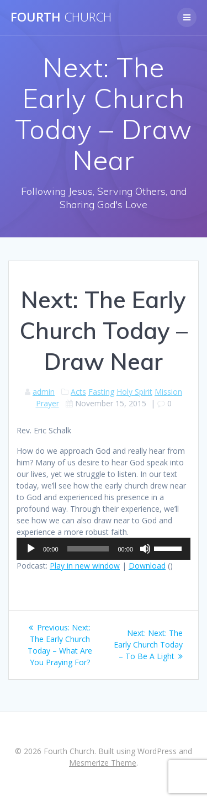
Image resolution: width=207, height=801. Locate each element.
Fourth (61, 17)
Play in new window (85, 565)
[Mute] (145, 548)
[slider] (88, 548)
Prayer (47, 403)
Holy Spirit (134, 391)
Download (147, 565)
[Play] (30, 548)
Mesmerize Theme (102, 762)
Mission (168, 391)
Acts (78, 391)
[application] (103, 549)
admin (44, 391)
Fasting (101, 391)
